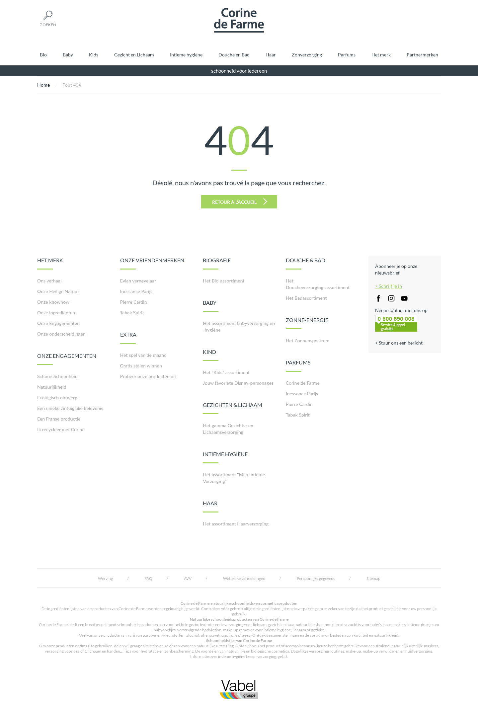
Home (43, 85)
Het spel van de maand (143, 355)
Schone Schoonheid (57, 376)
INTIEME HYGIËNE (225, 457)
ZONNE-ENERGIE (307, 323)
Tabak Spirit (132, 312)
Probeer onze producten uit (148, 376)
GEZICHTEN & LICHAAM (232, 408)
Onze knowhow (53, 302)
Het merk (381, 54)
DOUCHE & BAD (305, 263)
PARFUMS (298, 365)
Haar (271, 54)
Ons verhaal (49, 280)
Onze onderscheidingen (61, 334)
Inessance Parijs (136, 291)
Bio (43, 54)
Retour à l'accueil (239, 201)
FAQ (148, 578)
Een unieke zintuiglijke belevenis (70, 408)
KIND (210, 355)
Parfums (347, 54)
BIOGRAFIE (217, 263)
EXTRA (128, 337)
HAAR (210, 506)
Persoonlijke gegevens (316, 578)
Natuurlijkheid (51, 387)
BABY (210, 305)
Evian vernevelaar (138, 280)
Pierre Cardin (133, 302)
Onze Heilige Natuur (58, 291)
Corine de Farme (303, 383)
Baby (68, 54)
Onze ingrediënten (56, 312)
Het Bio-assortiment (223, 280)
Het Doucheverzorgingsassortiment (318, 284)
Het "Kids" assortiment (226, 372)
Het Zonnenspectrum (308, 340)
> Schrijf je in (388, 286)
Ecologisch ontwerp (57, 397)
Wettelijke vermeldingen (244, 578)
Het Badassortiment (306, 298)
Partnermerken (422, 54)
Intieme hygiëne (186, 54)
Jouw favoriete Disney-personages (238, 383)
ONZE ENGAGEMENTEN (66, 359)
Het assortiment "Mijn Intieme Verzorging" (234, 478)
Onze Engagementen (58, 323)
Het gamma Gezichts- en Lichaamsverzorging (228, 429)
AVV (188, 578)
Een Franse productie (58, 419)
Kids (93, 54)
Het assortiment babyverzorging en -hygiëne (239, 326)
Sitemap (373, 578)
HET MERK (50, 263)
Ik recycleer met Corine (61, 429)
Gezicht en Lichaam (134, 54)
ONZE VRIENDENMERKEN (152, 263)
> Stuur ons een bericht (399, 343)
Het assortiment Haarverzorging (236, 523)
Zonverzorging (307, 54)
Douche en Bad (234, 54)
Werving (105, 578)
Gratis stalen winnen (141, 365)
